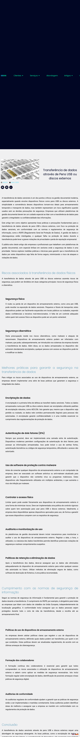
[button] (2, 187)
